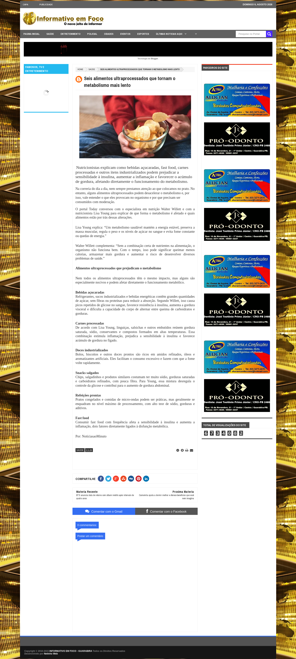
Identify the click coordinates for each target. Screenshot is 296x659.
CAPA (25, 4)
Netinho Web (51, 653)
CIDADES (108, 34)
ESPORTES (143, 34)
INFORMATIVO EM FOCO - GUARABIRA (70, 651)
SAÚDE (50, 34)
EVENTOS (125, 34)
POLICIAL (92, 34)
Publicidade (46, 4)
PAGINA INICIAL (31, 34)
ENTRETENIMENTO (70, 34)
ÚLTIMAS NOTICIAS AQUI (169, 34)
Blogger (154, 58)
